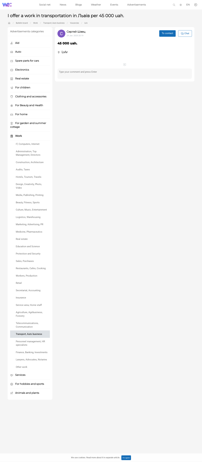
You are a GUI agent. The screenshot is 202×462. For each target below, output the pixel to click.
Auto (15, 52)
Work (35, 23)
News (63, 4)
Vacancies (74, 23)
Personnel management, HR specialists (30, 343)
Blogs (78, 4)
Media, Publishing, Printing (29, 195)
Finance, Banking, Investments (32, 352)
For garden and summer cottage (28, 125)
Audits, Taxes (23, 169)
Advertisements (136, 4)
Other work (21, 367)
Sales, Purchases (25, 261)
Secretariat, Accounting (28, 290)
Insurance (21, 297)
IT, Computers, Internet (27, 144)
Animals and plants (24, 393)
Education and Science (28, 246)
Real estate (19, 78)
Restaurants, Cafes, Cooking (31, 268)
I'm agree (126, 458)
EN (188, 4)
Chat (185, 33)
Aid (14, 43)
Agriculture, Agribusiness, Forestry (29, 314)
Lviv (86, 23)
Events (114, 4)
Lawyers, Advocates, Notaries (31, 359)
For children (20, 87)
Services (17, 375)
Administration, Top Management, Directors (28, 153)
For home (18, 114)
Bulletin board (22, 23)
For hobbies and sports (27, 384)
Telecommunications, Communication (27, 325)
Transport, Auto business (54, 23)
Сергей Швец (76, 31)
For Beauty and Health (26, 105)
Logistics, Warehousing (28, 217)
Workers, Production (26, 275)
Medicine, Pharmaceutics (29, 231)
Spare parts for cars (24, 61)
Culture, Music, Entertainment (31, 209)
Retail (19, 283)
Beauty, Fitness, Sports (28, 202)
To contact (167, 33)
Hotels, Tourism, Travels (28, 177)
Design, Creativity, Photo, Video (29, 186)
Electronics (19, 70)
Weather (96, 4)
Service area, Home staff (29, 305)
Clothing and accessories (28, 96)
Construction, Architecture (30, 162)
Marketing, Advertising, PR (29, 224)
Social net (44, 4)
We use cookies (95, 457)
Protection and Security (28, 253)
